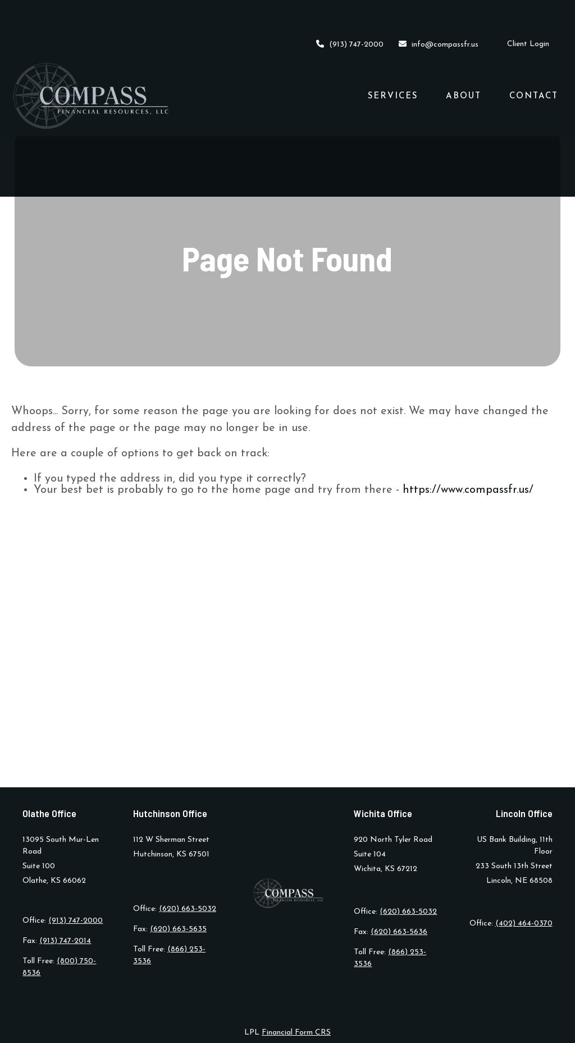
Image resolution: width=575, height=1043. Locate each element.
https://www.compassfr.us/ (468, 490)
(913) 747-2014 (65, 941)
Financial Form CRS (296, 1032)
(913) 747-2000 (350, 11)
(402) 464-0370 (524, 923)
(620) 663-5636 (399, 932)
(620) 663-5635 (178, 929)
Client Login (528, 11)
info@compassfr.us (438, 11)
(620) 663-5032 (187, 909)
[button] (392, 63)
